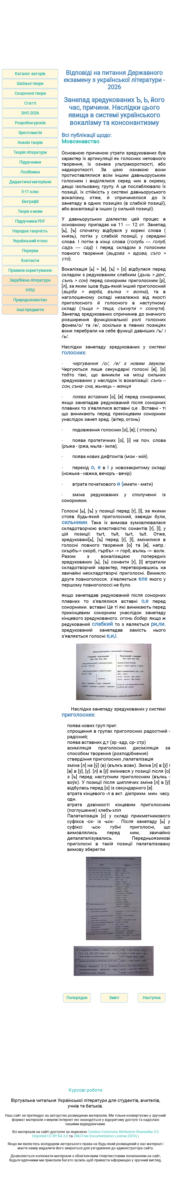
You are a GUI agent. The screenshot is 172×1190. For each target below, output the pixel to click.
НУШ (30, 290)
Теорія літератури (30, 152)
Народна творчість (30, 231)
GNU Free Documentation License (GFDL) (106, 1136)
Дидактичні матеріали (30, 181)
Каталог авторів (30, 73)
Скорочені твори (30, 93)
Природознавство (30, 300)
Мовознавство (80, 141)
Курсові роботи (85, 1090)
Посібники (30, 172)
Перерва (30, 250)
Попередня (76, 997)
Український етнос (30, 240)
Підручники (30, 162)
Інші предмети (30, 309)
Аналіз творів (30, 142)
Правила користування (30, 270)
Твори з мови (30, 211)
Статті (30, 103)
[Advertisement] (86, 33)
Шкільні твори (30, 83)
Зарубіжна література (30, 280)
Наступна (152, 997)
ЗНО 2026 (30, 113)
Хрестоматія (30, 132)
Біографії (30, 201)
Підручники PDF (30, 221)
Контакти (30, 260)
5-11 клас (30, 191)
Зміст (114, 997)
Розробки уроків (30, 122)
